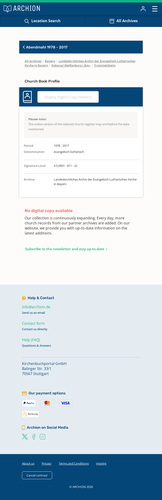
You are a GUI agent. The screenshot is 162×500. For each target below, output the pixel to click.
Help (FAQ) (31, 339)
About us (28, 463)
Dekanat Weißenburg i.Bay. (71, 65)
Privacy (46, 463)
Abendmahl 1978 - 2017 (45, 47)
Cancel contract (37, 475)
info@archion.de (36, 306)
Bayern (50, 61)
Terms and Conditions (74, 463)
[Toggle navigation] (154, 8)
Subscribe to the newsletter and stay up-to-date (64, 249)
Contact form (33, 323)
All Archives (127, 20)
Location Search (46, 20)
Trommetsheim (105, 65)
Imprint (101, 463)
